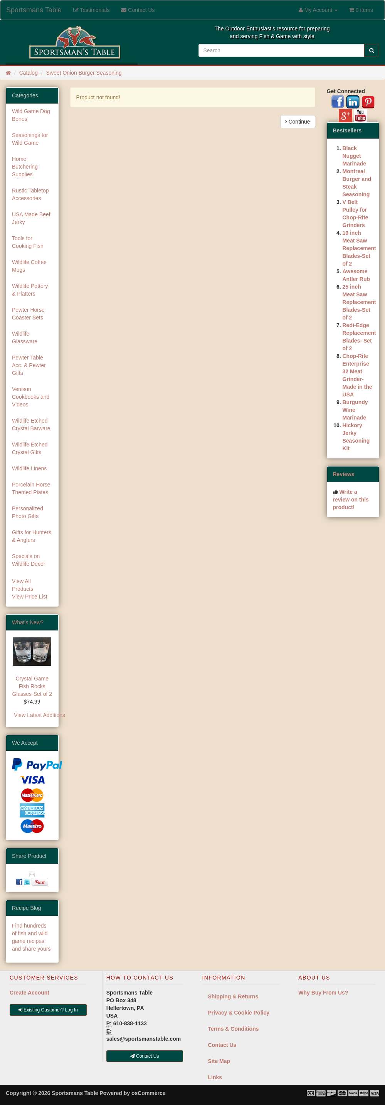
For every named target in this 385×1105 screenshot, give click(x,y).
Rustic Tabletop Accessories (30, 194)
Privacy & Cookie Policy (239, 1013)
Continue (297, 122)
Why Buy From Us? (323, 993)
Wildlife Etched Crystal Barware (31, 424)
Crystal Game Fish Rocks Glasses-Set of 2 (32, 686)
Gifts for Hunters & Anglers (31, 536)
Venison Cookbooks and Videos (30, 397)
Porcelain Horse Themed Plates (31, 488)
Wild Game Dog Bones (31, 115)
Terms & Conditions (233, 1029)
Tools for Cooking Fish (28, 242)
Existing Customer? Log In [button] (48, 1010)
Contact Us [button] (144, 1056)
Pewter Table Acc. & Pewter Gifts (29, 365)
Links (215, 1077)
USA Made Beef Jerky (31, 218)
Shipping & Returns (233, 996)
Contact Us (222, 1045)
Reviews (344, 474)
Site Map (219, 1061)
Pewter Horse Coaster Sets (28, 314)
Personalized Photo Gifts (27, 512)
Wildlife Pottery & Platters (30, 290)
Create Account (29, 993)
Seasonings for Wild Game (30, 139)
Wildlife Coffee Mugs (29, 266)
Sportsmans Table (34, 10)
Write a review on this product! (351, 499)
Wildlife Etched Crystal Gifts (30, 448)
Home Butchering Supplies (25, 166)
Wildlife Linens (29, 468)
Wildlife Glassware (24, 337)
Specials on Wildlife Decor (28, 560)
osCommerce (148, 1093)
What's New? (28, 622)
